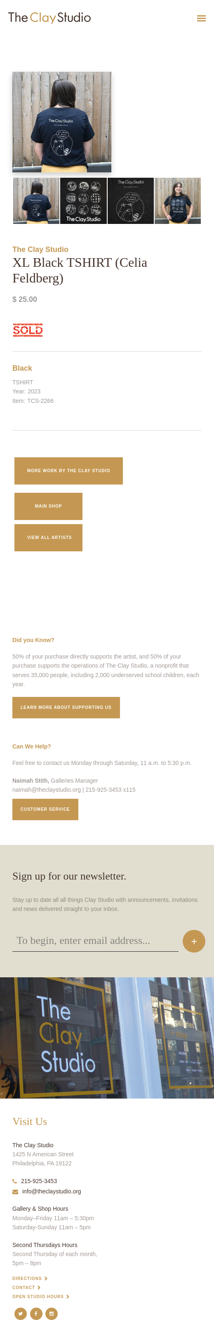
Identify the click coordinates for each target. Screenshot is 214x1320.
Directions (27, 1278)
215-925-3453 (34, 1181)
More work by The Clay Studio (68, 470)
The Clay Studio (40, 249)
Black (22, 368)
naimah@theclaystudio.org (46, 789)
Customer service (45, 809)
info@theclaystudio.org (46, 1191)
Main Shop (48, 506)
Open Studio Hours (38, 1296)
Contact (23, 1287)
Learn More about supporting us (66, 707)
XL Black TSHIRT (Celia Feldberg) (29, 38)
